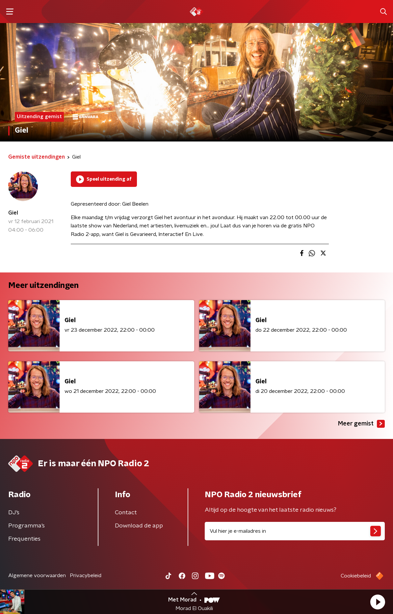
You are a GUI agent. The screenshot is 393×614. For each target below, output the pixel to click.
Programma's (26, 526)
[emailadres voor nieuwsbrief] (295, 531)
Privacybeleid (85, 575)
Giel (13, 213)
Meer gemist (361, 424)
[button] (377, 601)
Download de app (139, 526)
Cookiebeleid (356, 575)
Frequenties (24, 539)
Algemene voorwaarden (37, 575)
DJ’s (13, 513)
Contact (126, 513)
